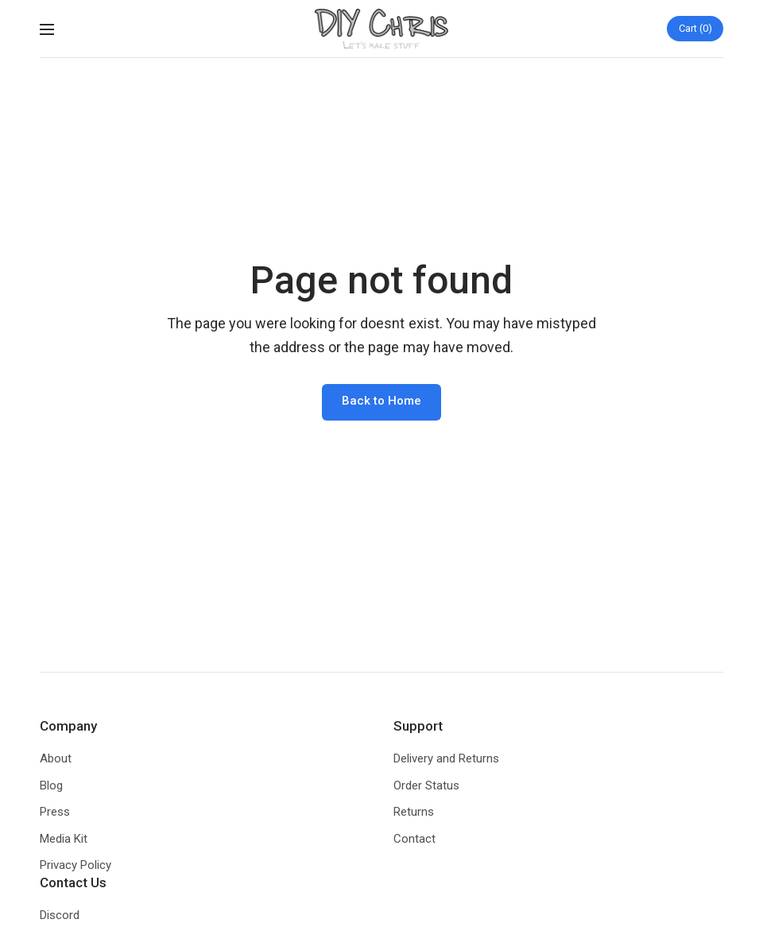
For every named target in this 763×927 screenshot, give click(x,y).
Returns (413, 812)
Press (55, 812)
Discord (59, 915)
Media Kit (63, 839)
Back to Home (381, 401)
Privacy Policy (75, 865)
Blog (51, 785)
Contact (414, 839)
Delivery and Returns (446, 758)
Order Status (426, 785)
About (56, 758)
